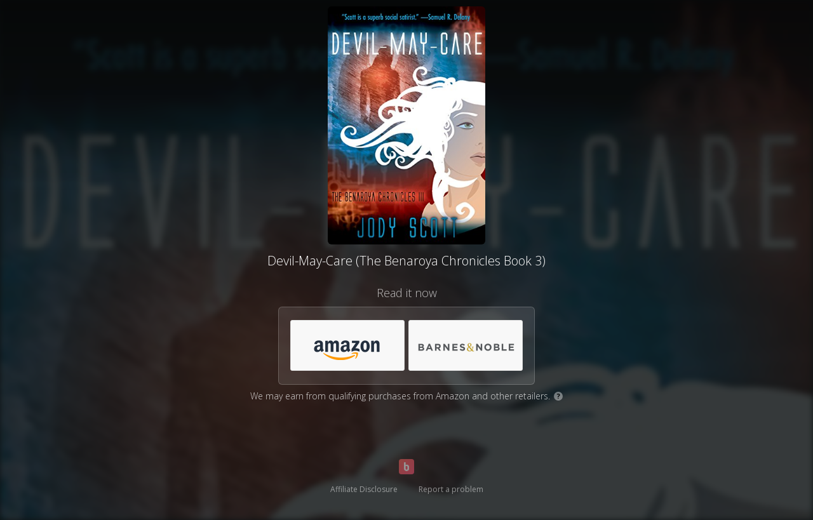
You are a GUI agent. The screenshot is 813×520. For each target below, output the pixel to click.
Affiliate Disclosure (364, 489)
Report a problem (451, 489)
